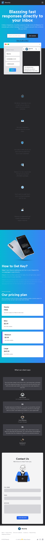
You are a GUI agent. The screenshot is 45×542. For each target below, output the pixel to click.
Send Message (22, 517)
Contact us (25, 532)
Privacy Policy (9, 532)
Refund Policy (32, 532)
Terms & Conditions (17, 532)
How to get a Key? (22, 40)
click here (7, 272)
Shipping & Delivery (6, 534)
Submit (12, 70)
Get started (32, 36)
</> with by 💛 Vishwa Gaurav (23, 539)
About (3, 532)
